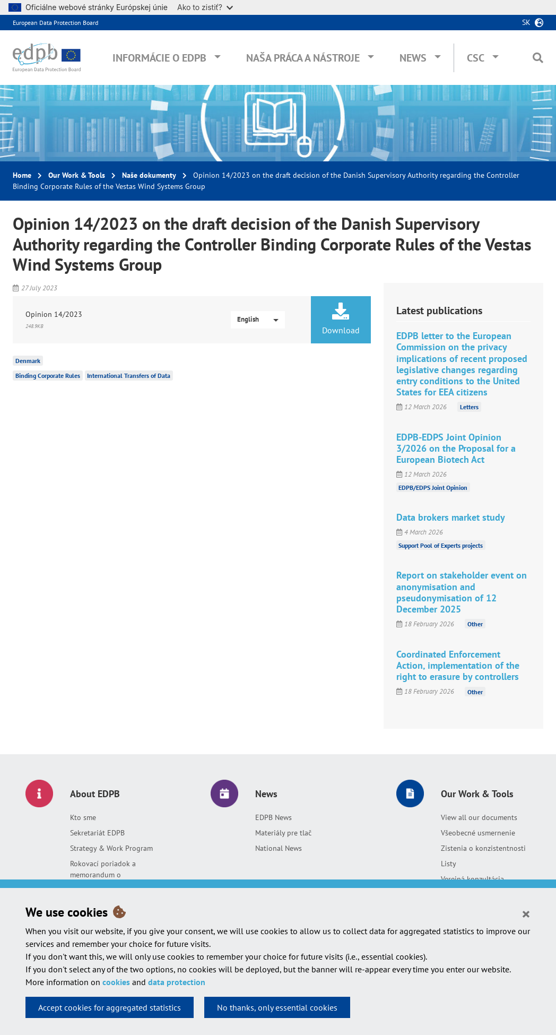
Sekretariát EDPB (97, 833)
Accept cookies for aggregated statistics (109, 1007)
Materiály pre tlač (283, 833)
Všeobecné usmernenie (478, 833)
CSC (475, 58)
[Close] (526, 913)
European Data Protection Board (55, 23)
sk (526, 22)
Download (340, 319)
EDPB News (273, 817)
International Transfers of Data (128, 376)
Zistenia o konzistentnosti (483, 848)
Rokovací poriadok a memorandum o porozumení (103, 875)
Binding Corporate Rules (47, 376)
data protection (176, 982)
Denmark (27, 361)
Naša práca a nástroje (303, 58)
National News (278, 848)
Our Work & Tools (76, 175)
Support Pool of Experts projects (440, 545)
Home (22, 175)
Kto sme (83, 817)
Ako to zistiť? (205, 7)
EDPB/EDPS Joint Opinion (432, 487)
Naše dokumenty (149, 175)
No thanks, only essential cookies (277, 1007)
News (413, 58)
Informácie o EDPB (159, 58)
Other (475, 624)
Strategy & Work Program (111, 848)
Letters (469, 407)
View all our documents (479, 817)
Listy (448, 863)
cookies (116, 982)
